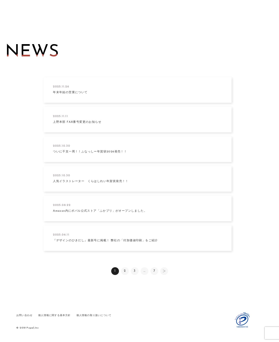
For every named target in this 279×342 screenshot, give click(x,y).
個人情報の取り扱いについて (94, 314)
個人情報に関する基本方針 (54, 314)
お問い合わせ (24, 314)
